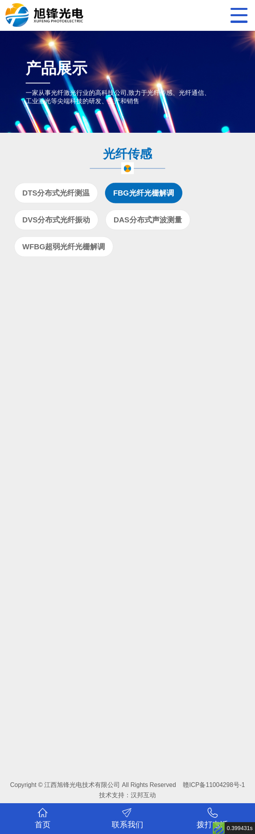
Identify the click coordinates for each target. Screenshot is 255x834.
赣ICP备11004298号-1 (214, 784)
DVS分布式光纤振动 (56, 221)
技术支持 (111, 795)
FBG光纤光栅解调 (143, 194)
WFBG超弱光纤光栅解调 (63, 248)
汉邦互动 (143, 795)
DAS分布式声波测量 (148, 221)
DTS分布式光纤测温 (56, 194)
